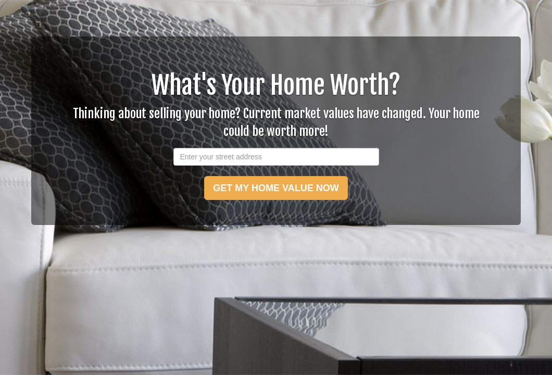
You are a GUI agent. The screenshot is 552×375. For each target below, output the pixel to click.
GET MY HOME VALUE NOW (275, 188)
